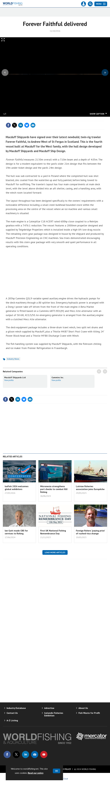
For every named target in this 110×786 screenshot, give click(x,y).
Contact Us (12, 712)
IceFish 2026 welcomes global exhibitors (17, 488)
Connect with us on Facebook (7, 754)
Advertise (49, 708)
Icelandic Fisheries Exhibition (53, 714)
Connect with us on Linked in (25, 754)
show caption (97, 114)
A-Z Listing (12, 720)
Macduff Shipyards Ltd (15, 377)
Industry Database (16, 708)
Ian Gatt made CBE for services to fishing (16, 532)
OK (56, 771)
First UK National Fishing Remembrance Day (53, 532)
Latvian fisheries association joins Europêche (90, 488)
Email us (34, 754)
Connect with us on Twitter (16, 754)
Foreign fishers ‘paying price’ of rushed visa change (90, 532)
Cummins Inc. (58, 377)
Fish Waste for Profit (89, 712)
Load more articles (55, 552)
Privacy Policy (63, 769)
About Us (83, 708)
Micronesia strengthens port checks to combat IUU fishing (53, 489)
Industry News (13, 359)
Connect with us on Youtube (44, 754)
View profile (9, 380)
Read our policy (35, 772)
